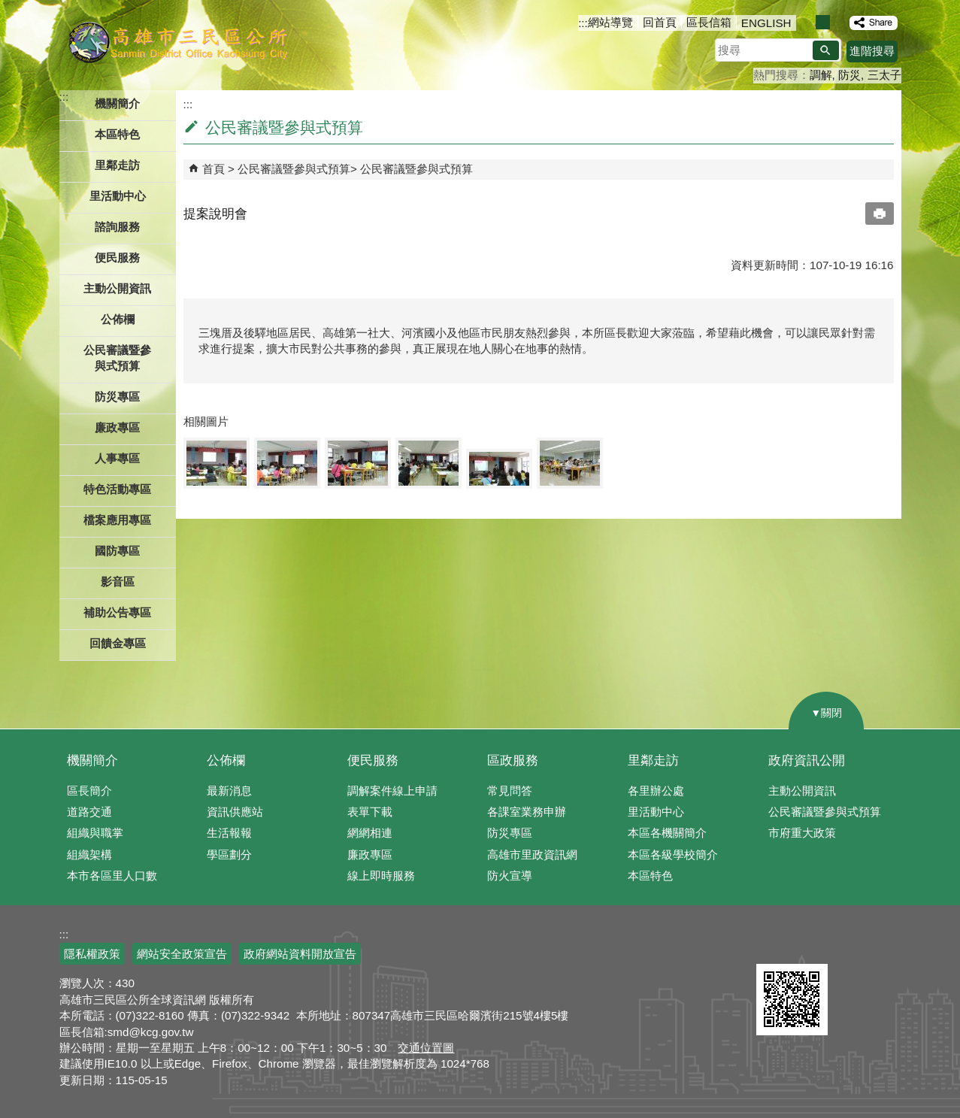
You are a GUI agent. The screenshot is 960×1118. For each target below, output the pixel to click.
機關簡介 (92, 760)
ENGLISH (766, 23)
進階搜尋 (872, 50)
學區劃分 (229, 854)
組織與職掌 (95, 832)
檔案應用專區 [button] (117, 520)
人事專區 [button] (117, 458)
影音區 (118, 581)
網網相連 (369, 832)
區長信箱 (708, 22)
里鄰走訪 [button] (117, 165)
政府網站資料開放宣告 (300, 953)
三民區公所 (177, 41)
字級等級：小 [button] (807, 22)
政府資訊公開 (806, 760)
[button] (826, 50)
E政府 (772, 945)
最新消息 (229, 790)
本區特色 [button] (117, 134)
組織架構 (89, 854)
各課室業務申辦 (526, 811)
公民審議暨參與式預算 (294, 168)
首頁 (213, 168)
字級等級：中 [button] (823, 22)
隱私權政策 (92, 953)
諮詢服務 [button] (117, 226)
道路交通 (89, 811)
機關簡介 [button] (117, 103)
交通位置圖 (426, 1047)
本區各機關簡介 (667, 832)
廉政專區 (369, 854)
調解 (821, 74)
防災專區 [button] (117, 396)
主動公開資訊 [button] (117, 288)
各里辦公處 (656, 790)
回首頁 (660, 22)
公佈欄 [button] (118, 319)
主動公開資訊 (802, 790)
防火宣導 (509, 875)
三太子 (884, 74)
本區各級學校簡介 (673, 854)
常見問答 (509, 790)
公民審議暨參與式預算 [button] (117, 358)
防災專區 (509, 832)
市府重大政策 (802, 832)
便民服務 (372, 760)
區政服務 (512, 760)
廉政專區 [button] (117, 427)
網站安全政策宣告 (182, 953)
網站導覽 (610, 22)
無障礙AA (847, 946)
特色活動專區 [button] (117, 489)
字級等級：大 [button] (838, 22)
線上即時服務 (381, 875)
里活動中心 (117, 195)
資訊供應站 (235, 811)
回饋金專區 (117, 643)
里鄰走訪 (653, 760)
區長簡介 (89, 790)
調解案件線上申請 (392, 790)
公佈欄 (226, 760)
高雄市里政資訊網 (532, 854)
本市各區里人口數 (112, 875)
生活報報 (229, 832)
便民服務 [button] (117, 257)
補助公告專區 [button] (117, 612)
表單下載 (369, 811)
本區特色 (650, 875)
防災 (849, 74)
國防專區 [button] (117, 550)
